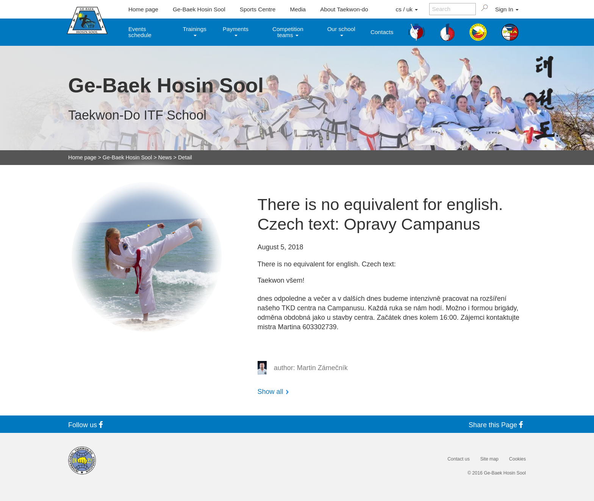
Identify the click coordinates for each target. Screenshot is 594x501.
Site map (489, 459)
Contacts (381, 32)
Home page (143, 9)
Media (298, 9)
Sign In (507, 9)
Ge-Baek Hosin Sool (199, 9)
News (165, 157)
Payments (236, 31)
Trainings (194, 31)
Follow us (87, 424)
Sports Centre (257, 9)
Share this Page (497, 424)
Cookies (517, 459)
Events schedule (140, 32)
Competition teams (287, 32)
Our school (341, 31)
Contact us (458, 459)
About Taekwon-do (344, 9)
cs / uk (407, 9)
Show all (270, 391)
